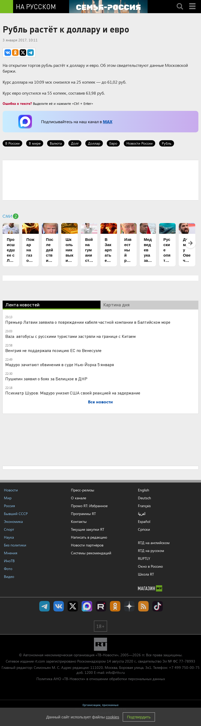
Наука (9, 537)
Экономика (13, 521)
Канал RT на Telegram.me (44, 606)
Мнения (10, 552)
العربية (142, 513)
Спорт (9, 529)
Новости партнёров (87, 545)
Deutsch (144, 498)
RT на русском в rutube (101, 606)
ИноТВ (9, 560)
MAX (107, 121)
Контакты (79, 521)
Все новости (100, 401)
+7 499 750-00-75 (184, 667)
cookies (112, 717)
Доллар (94, 143)
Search (179, 2)
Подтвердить (138, 717)
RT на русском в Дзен (129, 606)
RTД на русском (151, 550)
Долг (75, 143)
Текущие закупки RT (87, 529)
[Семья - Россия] (108, 6)
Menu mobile (192, 2)
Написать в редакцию (89, 537)
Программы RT (83, 513)
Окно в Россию (150, 566)
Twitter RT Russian (73, 606)
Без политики (15, 545)
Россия (9, 505)
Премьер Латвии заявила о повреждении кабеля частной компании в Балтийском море (87, 322)
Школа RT (146, 574)
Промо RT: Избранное (89, 505)
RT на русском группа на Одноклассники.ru (115, 606)
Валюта (56, 143)
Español (144, 521)
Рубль (166, 143)
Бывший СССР (16, 513)
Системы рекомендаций (91, 552)
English (143, 490)
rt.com (40, 661)
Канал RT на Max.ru (87, 606)
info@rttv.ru (115, 672)
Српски (144, 529)
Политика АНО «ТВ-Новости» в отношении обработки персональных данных (100, 678)
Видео (9, 576)
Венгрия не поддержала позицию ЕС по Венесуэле (53, 350)
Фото (8, 568)
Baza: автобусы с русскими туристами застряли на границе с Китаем (70, 336)
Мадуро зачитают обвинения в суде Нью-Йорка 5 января (59, 364)
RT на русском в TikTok (157, 606)
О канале (78, 497)
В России (12, 143)
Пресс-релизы (82, 489)
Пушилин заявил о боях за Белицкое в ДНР (46, 378)
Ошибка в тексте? (17, 103)
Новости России (139, 143)
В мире (35, 143)
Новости (11, 489)
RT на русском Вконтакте (58, 606)
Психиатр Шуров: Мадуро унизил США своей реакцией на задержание (72, 392)
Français (144, 505)
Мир (8, 497)
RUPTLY (144, 558)
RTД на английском (154, 542)
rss (143, 606)
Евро (113, 143)
